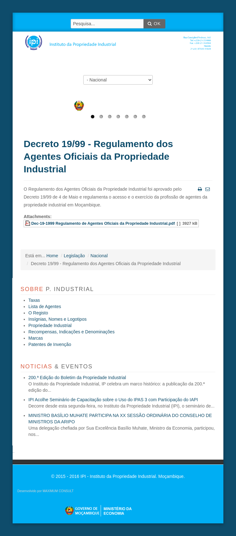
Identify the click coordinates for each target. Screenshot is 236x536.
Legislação (74, 255)
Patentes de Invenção (49, 344)
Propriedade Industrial (50, 325)
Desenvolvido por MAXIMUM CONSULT (45, 491)
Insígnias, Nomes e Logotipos (57, 319)
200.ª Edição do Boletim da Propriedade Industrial (77, 377)
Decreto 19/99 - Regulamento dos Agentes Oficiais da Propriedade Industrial (98, 156)
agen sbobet (14, 452)
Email (207, 188)
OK (154, 23)
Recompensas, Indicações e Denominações (71, 331)
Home (52, 255)
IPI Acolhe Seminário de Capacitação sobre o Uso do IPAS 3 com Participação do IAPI (113, 399)
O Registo (38, 312)
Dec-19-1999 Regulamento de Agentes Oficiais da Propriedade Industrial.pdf (103, 223)
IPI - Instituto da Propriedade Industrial (120, 38)
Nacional (99, 255)
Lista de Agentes (44, 306)
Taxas (34, 300)
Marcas (35, 338)
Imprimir (199, 188)
